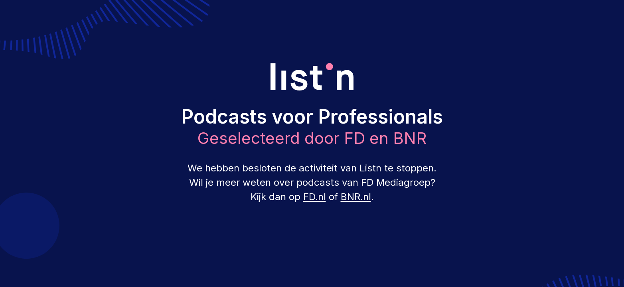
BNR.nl (356, 196)
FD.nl (314, 196)
